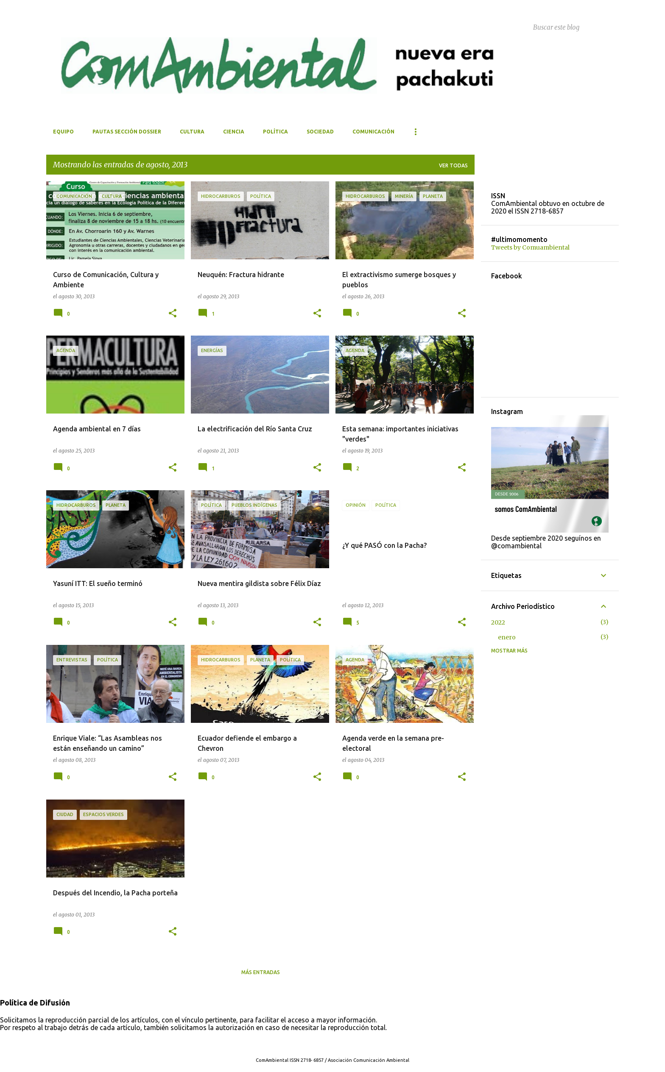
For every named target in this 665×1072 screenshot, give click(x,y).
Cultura (192, 131)
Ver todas (453, 165)
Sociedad (320, 131)
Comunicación (373, 131)
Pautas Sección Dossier (126, 131)
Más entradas (260, 972)
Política (275, 131)
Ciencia (233, 131)
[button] (173, 313)
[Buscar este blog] (574, 27)
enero (507, 637)
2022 (498, 622)
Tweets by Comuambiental (530, 247)
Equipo (63, 131)
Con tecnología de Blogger (332, 1043)
